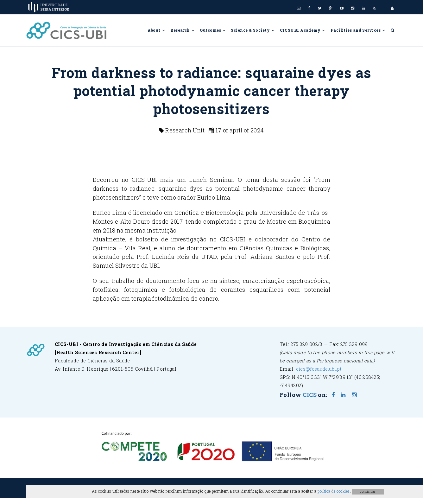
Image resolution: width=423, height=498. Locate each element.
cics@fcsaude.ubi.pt (319, 369)
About (157, 30)
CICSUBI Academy (302, 30)
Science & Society (253, 30)
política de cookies (334, 491)
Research (182, 30)
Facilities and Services (358, 30)
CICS (310, 395)
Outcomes (213, 30)
